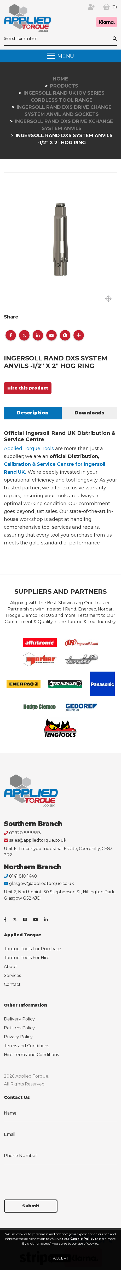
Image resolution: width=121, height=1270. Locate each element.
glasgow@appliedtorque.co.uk (41, 883)
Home (60, 79)
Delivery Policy (19, 1019)
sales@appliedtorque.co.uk (37, 840)
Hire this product (27, 388)
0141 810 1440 (23, 876)
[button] (10, 335)
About (10, 966)
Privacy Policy (18, 1036)
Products (64, 86)
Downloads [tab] (89, 413)
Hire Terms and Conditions (31, 1054)
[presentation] (43, 1179)
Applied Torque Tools (29, 448)
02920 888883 (25, 832)
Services (12, 975)
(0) (114, 6)
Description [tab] (33, 413)
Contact (12, 984)
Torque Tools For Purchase (32, 948)
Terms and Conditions (26, 1045)
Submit (30, 1205)
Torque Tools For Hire (26, 957)
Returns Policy (19, 1027)
